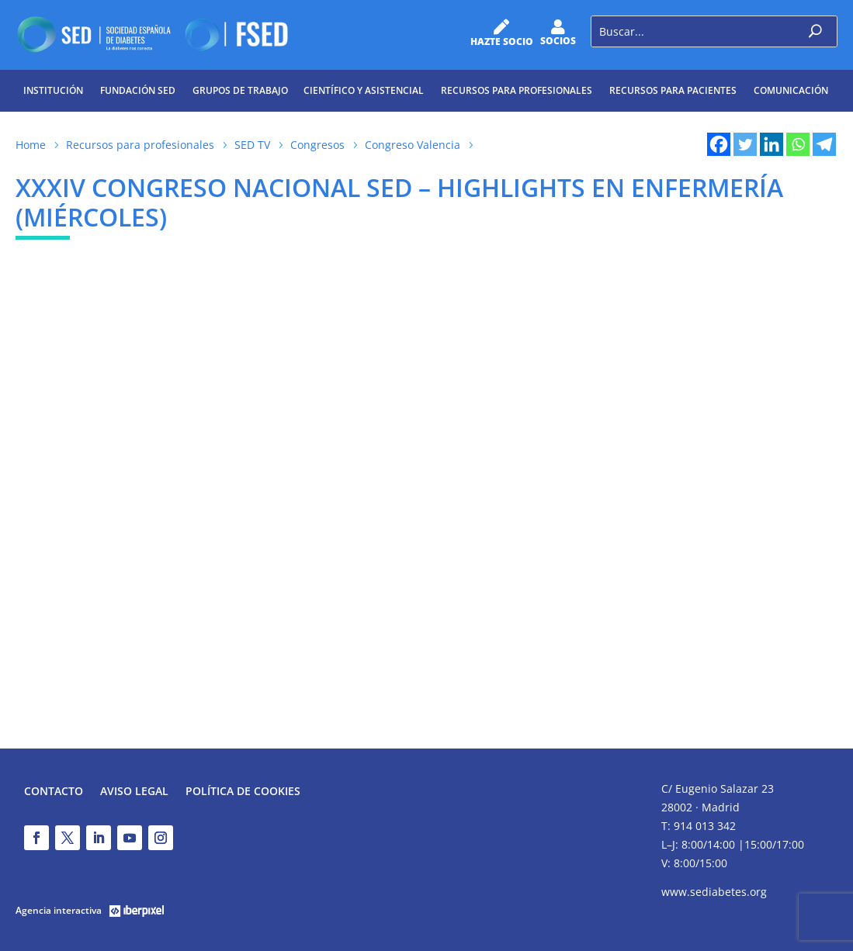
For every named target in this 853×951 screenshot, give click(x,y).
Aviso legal (134, 792)
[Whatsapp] (798, 144)
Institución (53, 90)
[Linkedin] (771, 144)
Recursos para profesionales (516, 90)
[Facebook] (718, 144)
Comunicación (791, 90)
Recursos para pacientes (673, 90)
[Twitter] (745, 144)
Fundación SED (137, 90)
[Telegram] (824, 144)
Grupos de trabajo (240, 90)
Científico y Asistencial (363, 90)
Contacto (53, 792)
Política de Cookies (243, 792)
